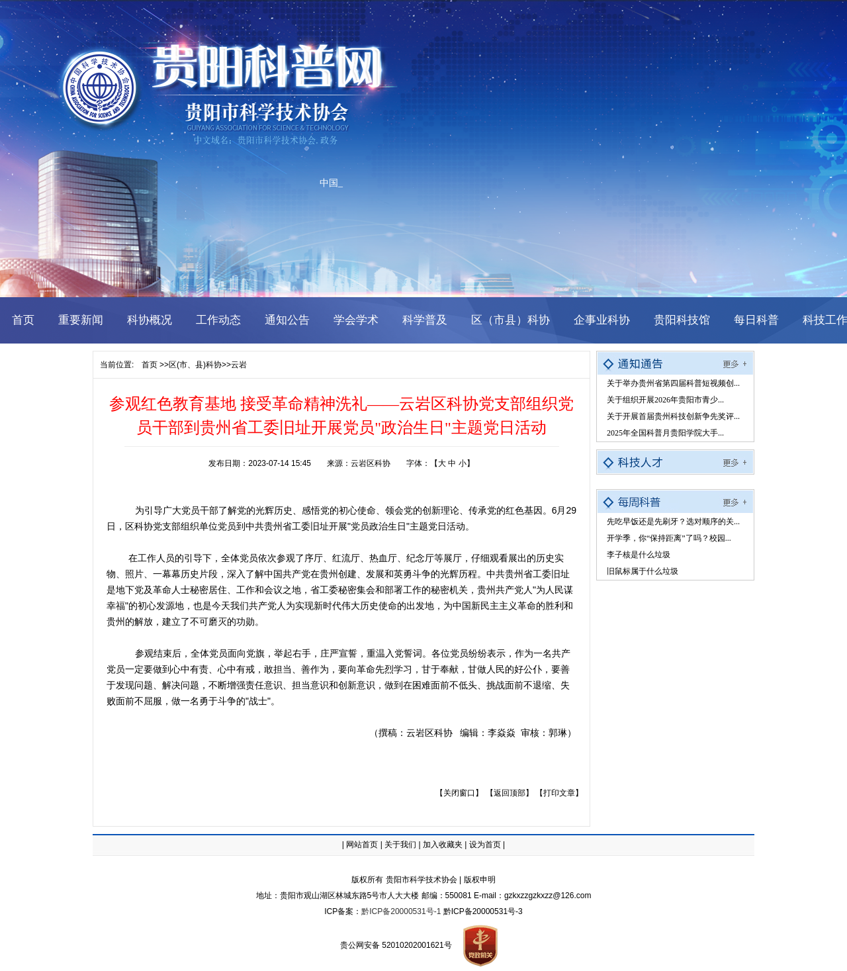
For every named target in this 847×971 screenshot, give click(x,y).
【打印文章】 (559, 793)
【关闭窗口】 (459, 793)
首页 (149, 364)
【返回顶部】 (509, 793)
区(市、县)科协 (195, 364)
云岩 (239, 364)
